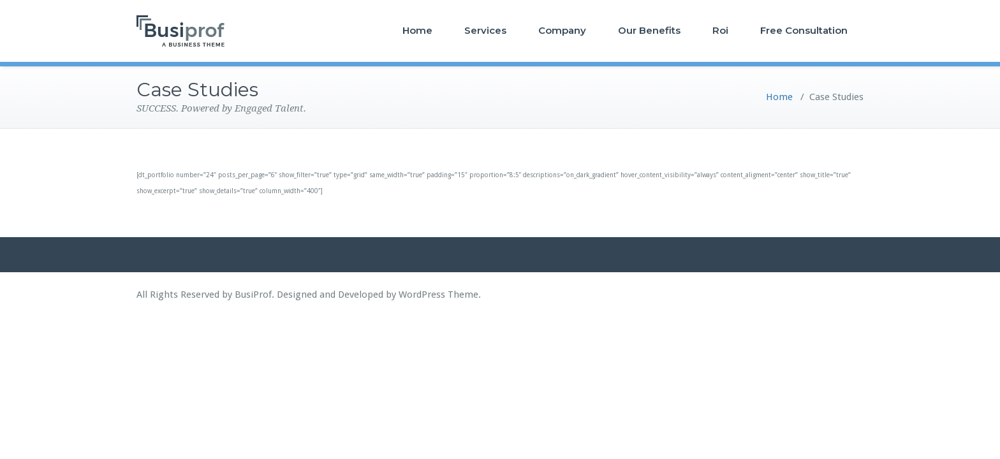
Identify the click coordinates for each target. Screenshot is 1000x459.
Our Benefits (649, 30)
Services (485, 30)
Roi (720, 30)
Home (417, 30)
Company (562, 30)
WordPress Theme (438, 294)
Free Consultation (804, 30)
